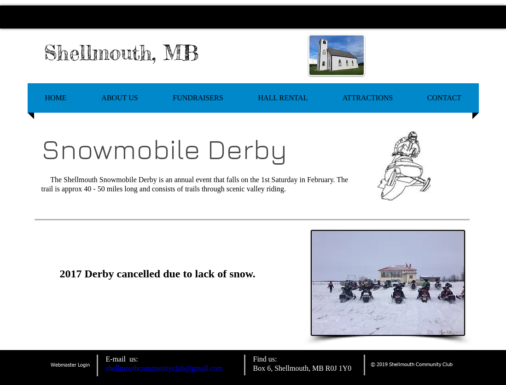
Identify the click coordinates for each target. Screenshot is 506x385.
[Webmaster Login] (70, 365)
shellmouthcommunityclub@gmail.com (164, 368)
